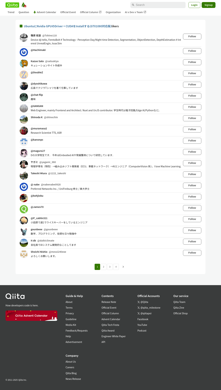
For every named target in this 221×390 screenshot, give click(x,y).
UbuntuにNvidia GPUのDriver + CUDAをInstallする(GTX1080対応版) (68, 26)
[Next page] (123, 267)
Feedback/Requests (77, 330)
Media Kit (71, 325)
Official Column (91, 12)
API (103, 342)
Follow (192, 36)
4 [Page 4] (116, 266)
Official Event (68, 12)
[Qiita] (12, 5)
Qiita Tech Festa (110, 325)
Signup (208, 5)
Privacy (70, 313)
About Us (71, 361)
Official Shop (180, 313)
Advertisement (74, 342)
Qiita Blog (71, 373)
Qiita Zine (178, 307)
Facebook (142, 319)
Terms (69, 307)
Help (68, 336)
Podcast (141, 330)
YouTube (142, 325)
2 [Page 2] (103, 266)
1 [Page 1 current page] (97, 266)
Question (23, 12)
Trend (11, 12)
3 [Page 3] (109, 266)
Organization (113, 12)
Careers (70, 367)
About (69, 302)
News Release (73, 379)
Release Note (109, 302)
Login (194, 5)
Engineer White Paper (114, 336)
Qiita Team (179, 302)
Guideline (71, 319)
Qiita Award (108, 330)
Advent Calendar (44, 12)
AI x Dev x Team (135, 12)
